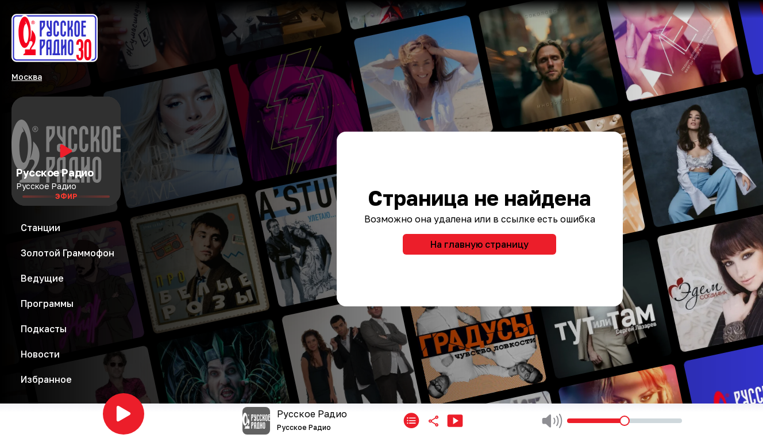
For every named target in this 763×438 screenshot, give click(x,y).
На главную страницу (479, 244)
